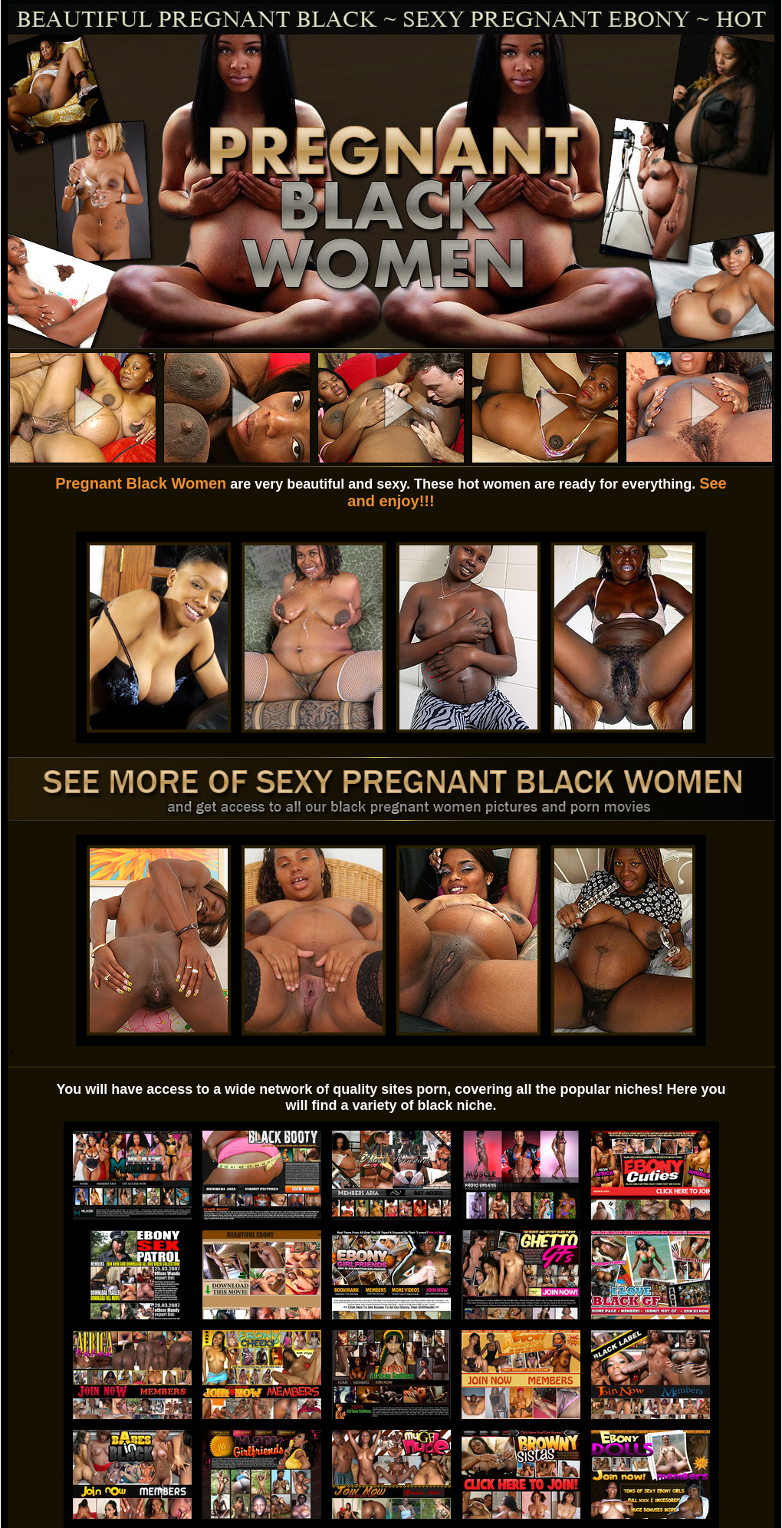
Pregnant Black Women (140, 483)
